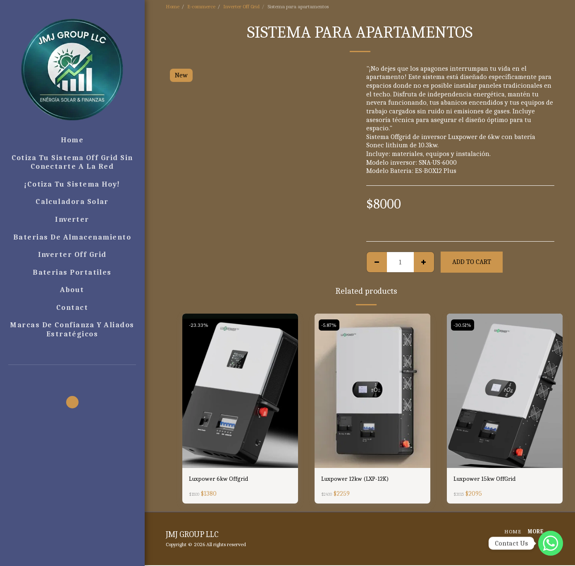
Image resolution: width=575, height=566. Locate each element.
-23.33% (199, 325)
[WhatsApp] (550, 543)
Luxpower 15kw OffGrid (487, 479)
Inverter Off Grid (241, 6)
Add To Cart (471, 262)
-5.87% (330, 325)
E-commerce (201, 6)
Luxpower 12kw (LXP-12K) (359, 479)
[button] (72, 376)
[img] (240, 391)
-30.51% (463, 325)
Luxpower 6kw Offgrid (221, 479)
